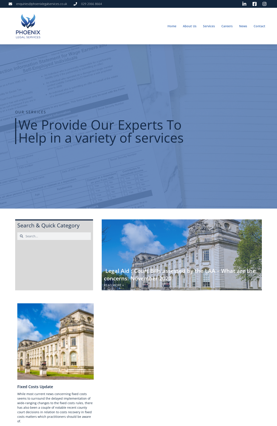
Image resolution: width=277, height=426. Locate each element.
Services (209, 26)
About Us (189, 26)
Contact (259, 26)
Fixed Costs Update (35, 386)
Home (171, 26)
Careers (227, 26)
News (243, 26)
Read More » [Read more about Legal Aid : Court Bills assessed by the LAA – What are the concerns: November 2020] (114, 285)
